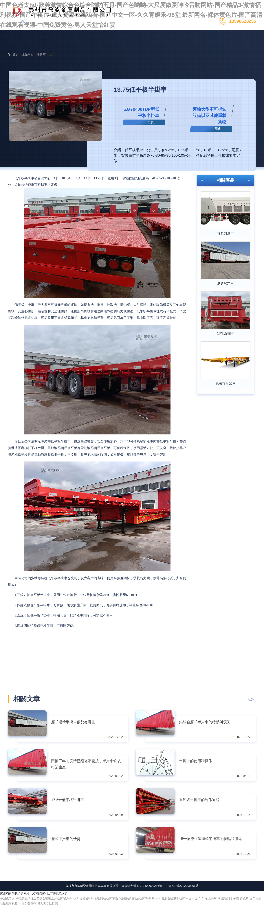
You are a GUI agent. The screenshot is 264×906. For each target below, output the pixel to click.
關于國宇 (96, 21)
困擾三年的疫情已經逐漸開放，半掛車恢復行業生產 (86, 764)
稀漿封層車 (225, 233)
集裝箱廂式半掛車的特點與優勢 (204, 722)
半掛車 (41, 54)
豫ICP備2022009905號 (183, 885)
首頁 (24, 21)
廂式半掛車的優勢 (65, 839)
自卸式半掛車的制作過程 (199, 800)
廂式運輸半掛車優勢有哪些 (73, 722)
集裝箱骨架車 (225, 383)
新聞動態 (78, 21)
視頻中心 (60, 21)
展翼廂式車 (225, 283)
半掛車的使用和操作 (195, 761)
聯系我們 (132, 21)
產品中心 (42, 21)
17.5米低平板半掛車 (67, 800)
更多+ (251, 699)
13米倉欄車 (225, 333)
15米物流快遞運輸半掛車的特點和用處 (210, 839)
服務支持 (114, 21)
